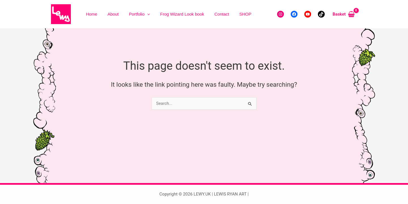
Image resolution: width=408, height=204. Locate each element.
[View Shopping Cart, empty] (343, 14)
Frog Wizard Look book (164, 14)
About (105, 14)
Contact (198, 14)
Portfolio (126, 14)
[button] (134, 14)
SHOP (217, 14)
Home (89, 14)
